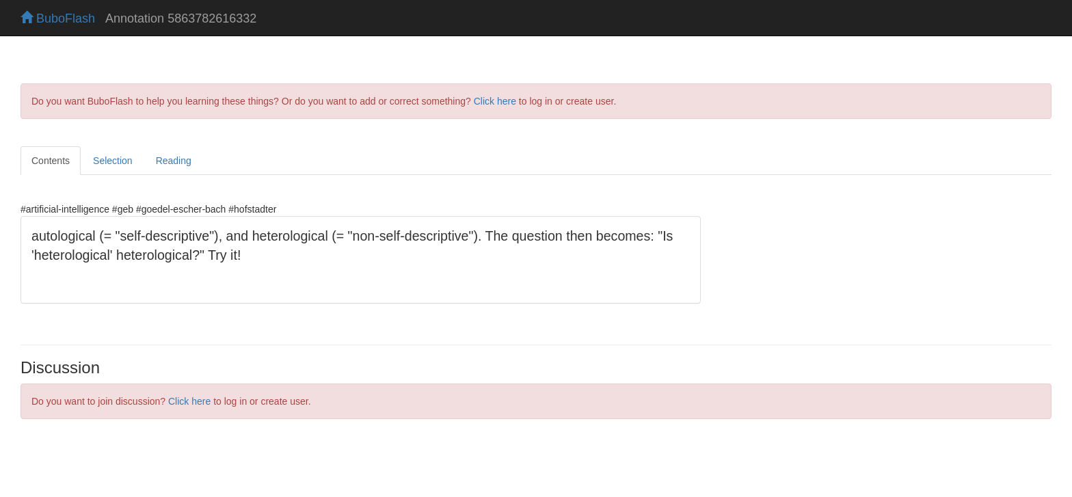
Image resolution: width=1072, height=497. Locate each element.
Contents (50, 160)
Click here (495, 101)
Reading (173, 160)
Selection (113, 160)
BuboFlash (58, 18)
